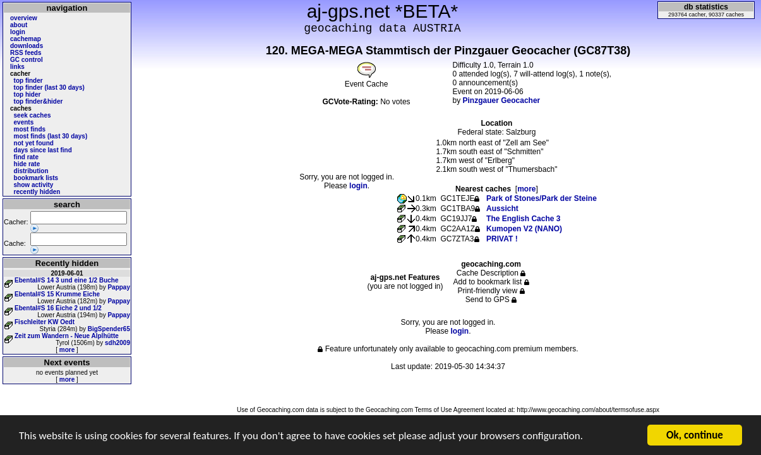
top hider (27, 94)
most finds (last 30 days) (51, 136)
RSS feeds (25, 52)
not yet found (34, 143)
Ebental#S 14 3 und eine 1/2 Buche (67, 280)
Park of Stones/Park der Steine (541, 198)
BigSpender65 (109, 328)
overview (23, 18)
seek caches (32, 115)
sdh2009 (117, 342)
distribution (31, 170)
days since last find (43, 150)
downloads (26, 45)
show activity (34, 184)
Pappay (118, 287)
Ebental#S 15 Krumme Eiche (57, 294)
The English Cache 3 (523, 218)
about (18, 24)
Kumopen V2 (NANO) (524, 228)
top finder (28, 80)
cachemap (25, 38)
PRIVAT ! (502, 238)
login (17, 31)
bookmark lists (36, 177)
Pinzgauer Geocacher (502, 100)
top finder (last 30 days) (49, 87)
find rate (26, 157)
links (17, 66)
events (24, 122)
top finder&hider (38, 101)
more (67, 349)
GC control (26, 59)
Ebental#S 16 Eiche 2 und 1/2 (58, 308)
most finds (30, 129)
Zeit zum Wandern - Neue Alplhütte (67, 335)
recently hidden (37, 191)
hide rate (27, 164)
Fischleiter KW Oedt (45, 321)
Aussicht (502, 208)
